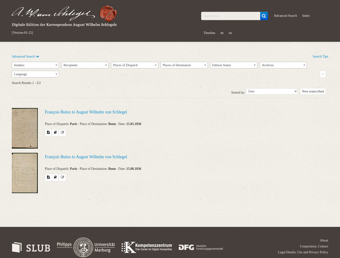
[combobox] (35, 65)
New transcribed (313, 91)
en (230, 33)
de (222, 33)
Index (306, 15)
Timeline (209, 33)
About (324, 240)
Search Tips (320, 56)
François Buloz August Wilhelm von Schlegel (86, 112)
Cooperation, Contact (314, 246)
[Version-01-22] (22, 32)
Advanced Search (285, 15)
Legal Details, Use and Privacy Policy (303, 252)
